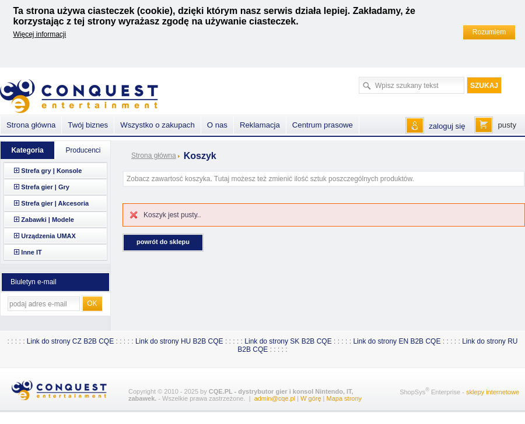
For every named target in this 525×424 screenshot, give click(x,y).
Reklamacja (260, 125)
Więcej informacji (39, 34)
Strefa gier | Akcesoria (55, 203)
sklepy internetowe (492, 391)
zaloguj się (447, 126)
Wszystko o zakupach (157, 125)
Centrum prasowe (322, 125)
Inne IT (31, 252)
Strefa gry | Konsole (51, 170)
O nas (217, 125)
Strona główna (153, 155)
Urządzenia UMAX (48, 235)
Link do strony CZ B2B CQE (70, 341)
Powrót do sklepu (163, 241)
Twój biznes (88, 125)
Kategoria (27, 150)
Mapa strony (344, 398)
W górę (310, 398)
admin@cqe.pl (274, 398)
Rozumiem (489, 32)
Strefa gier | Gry (45, 186)
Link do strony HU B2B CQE (179, 341)
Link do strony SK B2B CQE (287, 341)
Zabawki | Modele (47, 219)
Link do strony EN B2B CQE (396, 341)
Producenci (82, 150)
